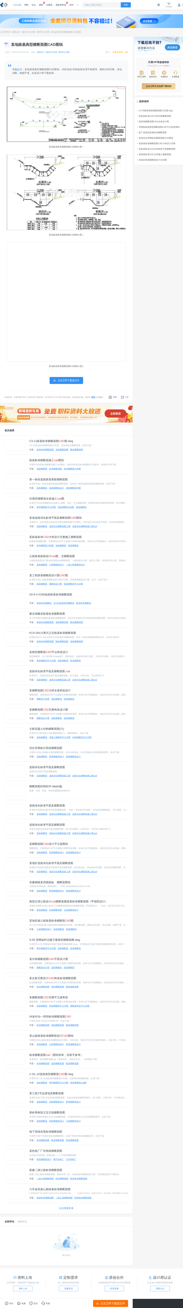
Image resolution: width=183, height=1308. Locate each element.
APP (71, 5)
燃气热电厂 (58, 1159)
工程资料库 (5, 32)
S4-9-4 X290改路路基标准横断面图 (50, 594)
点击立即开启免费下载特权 (158, 86)
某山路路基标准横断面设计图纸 (51, 1035)
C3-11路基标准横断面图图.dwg (51, 441)
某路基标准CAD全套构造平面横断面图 (156, 149)
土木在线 (17, 5)
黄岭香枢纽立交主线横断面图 (47, 1112)
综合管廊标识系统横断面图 (45, 748)
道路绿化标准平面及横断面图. (49, 671)
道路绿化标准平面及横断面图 (47, 767)
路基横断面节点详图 (73, 584)
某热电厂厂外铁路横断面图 (45, 1150)
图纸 (17, 69)
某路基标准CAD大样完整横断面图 (154, 116)
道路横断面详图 (73, 488)
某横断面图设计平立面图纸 (48, 843)
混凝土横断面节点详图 (59, 737)
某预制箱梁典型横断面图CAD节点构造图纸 (158, 127)
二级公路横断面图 (45, 1178)
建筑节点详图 (28, 32)
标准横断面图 (55, 469)
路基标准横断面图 (45, 449)
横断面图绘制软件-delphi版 (45, 786)
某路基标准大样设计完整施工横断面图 (55, 537)
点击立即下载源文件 (110, 1303)
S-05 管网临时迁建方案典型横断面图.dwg (54, 939)
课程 (41, 4)
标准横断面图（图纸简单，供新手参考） (56, 1054)
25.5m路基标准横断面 (63, 603)
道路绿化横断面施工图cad (84, 526)
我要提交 (68, 1288)
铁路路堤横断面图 (83, 1198)
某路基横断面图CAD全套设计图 (153, 121)
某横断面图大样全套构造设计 (50, 690)
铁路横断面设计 (73, 756)
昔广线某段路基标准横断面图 (152, 132)
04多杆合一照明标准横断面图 (50, 1016)
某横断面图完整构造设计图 (48, 709)
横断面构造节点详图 (79, 1006)
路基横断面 (42, 488)
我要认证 (160, 1288)
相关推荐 (9, 430)
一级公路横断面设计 (75, 564)
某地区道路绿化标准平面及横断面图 (51, 863)
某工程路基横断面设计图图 (48, 575)
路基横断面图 (72, 1140)
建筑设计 (16, 32)
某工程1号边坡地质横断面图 (46, 1093)
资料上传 (23, 1288)
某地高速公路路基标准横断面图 (51, 920)
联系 (93, 397)
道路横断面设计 (56, 488)
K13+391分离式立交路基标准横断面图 (52, 632)
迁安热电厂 (71, 1159)
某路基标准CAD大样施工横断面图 (154, 154)
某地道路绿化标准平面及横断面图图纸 (55, 517)
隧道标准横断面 (83, 603)
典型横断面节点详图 (46, 507)
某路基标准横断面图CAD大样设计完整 (156, 143)
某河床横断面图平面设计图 (48, 959)
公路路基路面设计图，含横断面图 (52, 556)
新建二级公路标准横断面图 (45, 1170)
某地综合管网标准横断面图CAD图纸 (155, 138)
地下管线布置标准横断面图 (45, 1131)
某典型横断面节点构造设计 (48, 652)
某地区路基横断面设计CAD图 (152, 160)
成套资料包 (61, 4)
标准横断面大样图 (72, 469)
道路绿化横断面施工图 (59, 526)
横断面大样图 (43, 699)
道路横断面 (42, 469)
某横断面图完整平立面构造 (48, 997)
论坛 (34, 5)
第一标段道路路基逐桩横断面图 (48, 479)
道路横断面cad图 (66, 507)
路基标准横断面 (44, 603)
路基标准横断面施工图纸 (46, 460)
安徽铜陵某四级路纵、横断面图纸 (49, 882)
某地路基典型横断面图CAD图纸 (66, 32)
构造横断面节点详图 (46, 660)
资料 (26, 5)
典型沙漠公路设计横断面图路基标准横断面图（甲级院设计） (68, 901)
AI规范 (49, 5)
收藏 (113, 397)
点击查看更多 (66, 1208)
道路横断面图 (62, 449)
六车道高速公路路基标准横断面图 (49, 1189)
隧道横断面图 (76, 449)
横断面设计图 (55, 584)
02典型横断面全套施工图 (46, 498)
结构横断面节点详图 (82, 737)
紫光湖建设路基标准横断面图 (47, 613)
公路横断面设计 (56, 564)
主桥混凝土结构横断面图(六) (46, 728)
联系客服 (114, 1288)
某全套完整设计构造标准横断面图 (52, 978)
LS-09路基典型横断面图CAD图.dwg (155, 110)
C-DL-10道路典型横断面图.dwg (51, 1074)
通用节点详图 (43, 32)
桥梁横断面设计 (56, 756)
